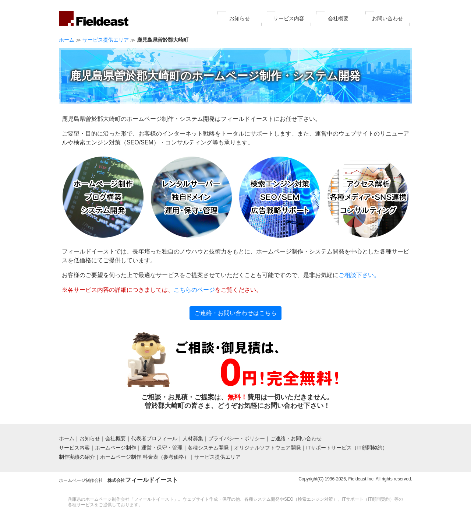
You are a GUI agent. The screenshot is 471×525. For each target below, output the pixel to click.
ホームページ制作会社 (118, 480)
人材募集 (193, 438)
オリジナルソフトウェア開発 (267, 448)
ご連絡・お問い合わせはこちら (235, 313)
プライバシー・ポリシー (236, 438)
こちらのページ (194, 290)
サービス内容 (288, 18)
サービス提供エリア (105, 40)
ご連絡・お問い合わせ (296, 438)
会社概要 (338, 18)
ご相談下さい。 (359, 275)
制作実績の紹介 (77, 457)
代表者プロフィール (154, 438)
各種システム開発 (208, 448)
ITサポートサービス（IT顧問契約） (346, 448)
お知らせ (239, 18)
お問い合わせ (387, 18)
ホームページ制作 (115, 448)
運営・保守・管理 (162, 448)
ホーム (66, 40)
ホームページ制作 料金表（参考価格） (144, 457)
